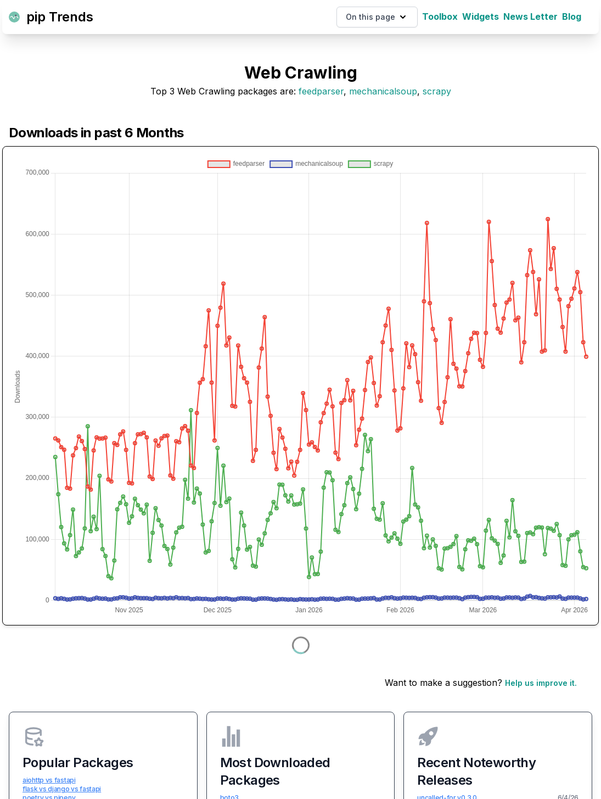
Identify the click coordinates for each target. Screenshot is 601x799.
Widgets (480, 16)
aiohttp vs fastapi (49, 780)
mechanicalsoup (383, 91)
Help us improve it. (541, 683)
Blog (571, 16)
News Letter (530, 16)
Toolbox (440, 16)
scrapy (437, 91)
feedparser (321, 91)
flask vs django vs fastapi (62, 789)
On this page (377, 17)
